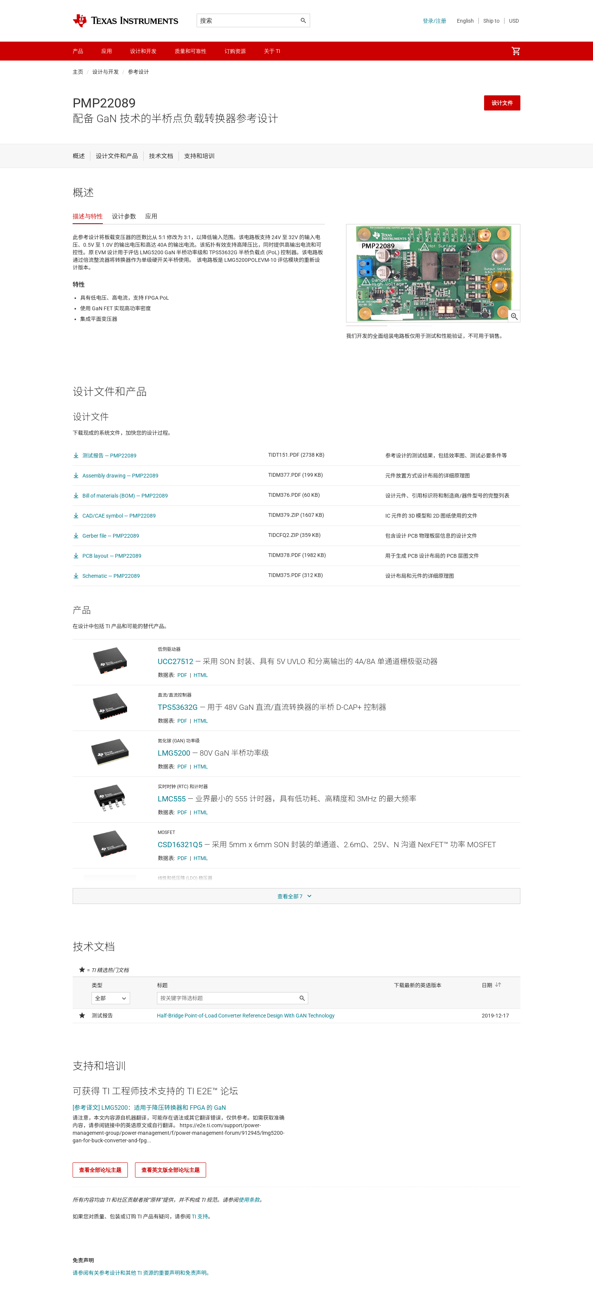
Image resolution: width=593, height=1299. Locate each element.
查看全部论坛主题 (100, 1193)
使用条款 (248, 1223)
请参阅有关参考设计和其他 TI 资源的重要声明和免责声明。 (142, 1296)
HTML (201, 698)
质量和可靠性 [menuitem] (190, 51)
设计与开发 (105, 72)
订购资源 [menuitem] (235, 51)
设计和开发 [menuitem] (143, 51)
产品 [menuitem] (78, 51)
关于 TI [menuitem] (272, 51)
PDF (182, 698)
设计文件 (502, 103)
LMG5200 (174, 775)
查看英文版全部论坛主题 (170, 1193)
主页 (78, 72)
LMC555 (172, 821)
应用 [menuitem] (106, 51)
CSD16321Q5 (180, 867)
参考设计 (138, 72)
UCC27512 (175, 684)
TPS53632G (178, 729)
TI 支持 (200, 1239)
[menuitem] (515, 51)
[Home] (126, 21)
